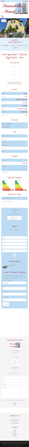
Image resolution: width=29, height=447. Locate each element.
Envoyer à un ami (11, 230)
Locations (14, 432)
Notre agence (14, 434)
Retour (4, 20)
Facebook (13, 230)
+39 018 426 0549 (15, 356)
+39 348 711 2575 (15, 213)
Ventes (14, 431)
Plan (14, 70)
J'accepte (18, 445)
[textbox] (14, 247)
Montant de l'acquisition (7, 280)
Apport (3, 286)
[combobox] (14, 247)
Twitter (16, 230)
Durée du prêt (5, 291)
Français (2, 1)
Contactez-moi (13, 218)
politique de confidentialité (16, 400)
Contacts (14, 435)
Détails (14, 66)
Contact (14, 74)
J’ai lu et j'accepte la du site (13, 400)
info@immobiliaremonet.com (15, 214)
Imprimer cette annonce (14, 83)
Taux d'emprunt (5, 297)
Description (14, 62)
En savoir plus (12, 445)
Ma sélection (25, 1)
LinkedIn (19, 230)
